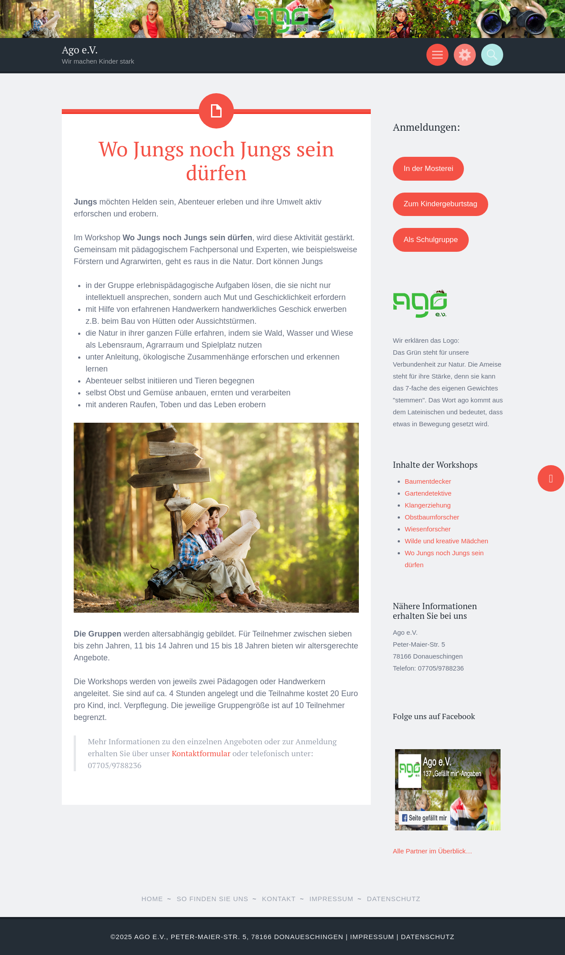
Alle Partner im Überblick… (432, 851)
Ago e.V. (80, 50)
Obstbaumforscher (432, 517)
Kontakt (279, 898)
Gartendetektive (428, 493)
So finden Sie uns (213, 898)
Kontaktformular (201, 753)
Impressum (331, 898)
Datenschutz (393, 898)
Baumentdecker (428, 481)
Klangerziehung (428, 505)
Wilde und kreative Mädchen (446, 541)
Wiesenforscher (428, 529)
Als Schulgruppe (430, 239)
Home (152, 898)
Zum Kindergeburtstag (440, 204)
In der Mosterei (428, 168)
